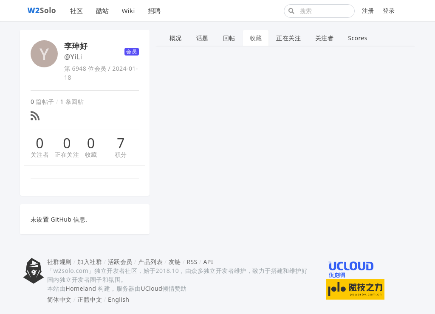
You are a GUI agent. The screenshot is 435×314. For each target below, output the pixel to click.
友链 (175, 262)
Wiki (128, 10)
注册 (368, 10)
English (119, 299)
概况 (175, 38)
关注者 (40, 154)
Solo (42, 10)
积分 (121, 154)
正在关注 (67, 154)
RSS (191, 262)
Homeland (80, 288)
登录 (389, 10)
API (208, 262)
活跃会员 (120, 262)
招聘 (154, 10)
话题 (202, 38)
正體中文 (89, 299)
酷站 (102, 10)
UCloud (151, 288)
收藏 (91, 154)
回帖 (229, 38)
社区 (76, 10)
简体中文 (59, 299)
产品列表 (150, 262)
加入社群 (89, 262)
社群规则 (59, 262)
